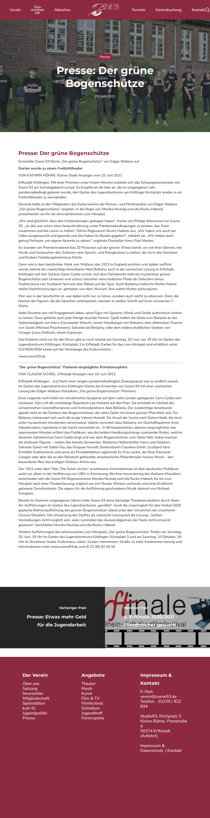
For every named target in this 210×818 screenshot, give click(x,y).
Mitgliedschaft (36, 698)
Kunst (86, 693)
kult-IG (29, 708)
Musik (86, 688)
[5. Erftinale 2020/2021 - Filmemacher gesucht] (157, 617)
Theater (88, 683)
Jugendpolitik (35, 712)
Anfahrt (149, 735)
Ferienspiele (92, 717)
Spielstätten (34, 703)
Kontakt (174, 750)
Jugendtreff (92, 712)
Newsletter (33, 693)
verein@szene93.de (158, 696)
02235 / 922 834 (160, 703)
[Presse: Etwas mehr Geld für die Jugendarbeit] (52, 617)
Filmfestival (92, 703)
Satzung (30, 688)
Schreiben (90, 708)
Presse (105, 57)
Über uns (31, 683)
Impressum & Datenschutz (152, 748)
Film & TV (90, 698)
